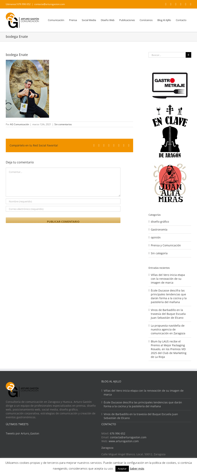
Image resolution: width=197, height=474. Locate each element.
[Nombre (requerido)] (63, 201)
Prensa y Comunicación (166, 245)
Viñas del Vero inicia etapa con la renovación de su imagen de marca (168, 278)
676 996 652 (117, 433)
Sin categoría (159, 253)
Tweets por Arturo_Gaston (22, 433)
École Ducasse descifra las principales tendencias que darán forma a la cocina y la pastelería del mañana (169, 296)
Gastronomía (159, 229)
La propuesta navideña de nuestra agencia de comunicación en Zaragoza (168, 329)
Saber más (137, 468)
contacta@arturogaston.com (49, 4)
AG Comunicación (19, 124)
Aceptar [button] (122, 468)
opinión (156, 237)
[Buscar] (188, 55)
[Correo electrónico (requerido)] (63, 209)
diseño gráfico (160, 221)
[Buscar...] (167, 55)
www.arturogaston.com (124, 441)
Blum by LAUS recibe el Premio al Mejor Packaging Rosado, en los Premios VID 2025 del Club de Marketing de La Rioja (168, 349)
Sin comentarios (63, 124)
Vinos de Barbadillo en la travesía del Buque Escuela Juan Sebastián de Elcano (168, 313)
